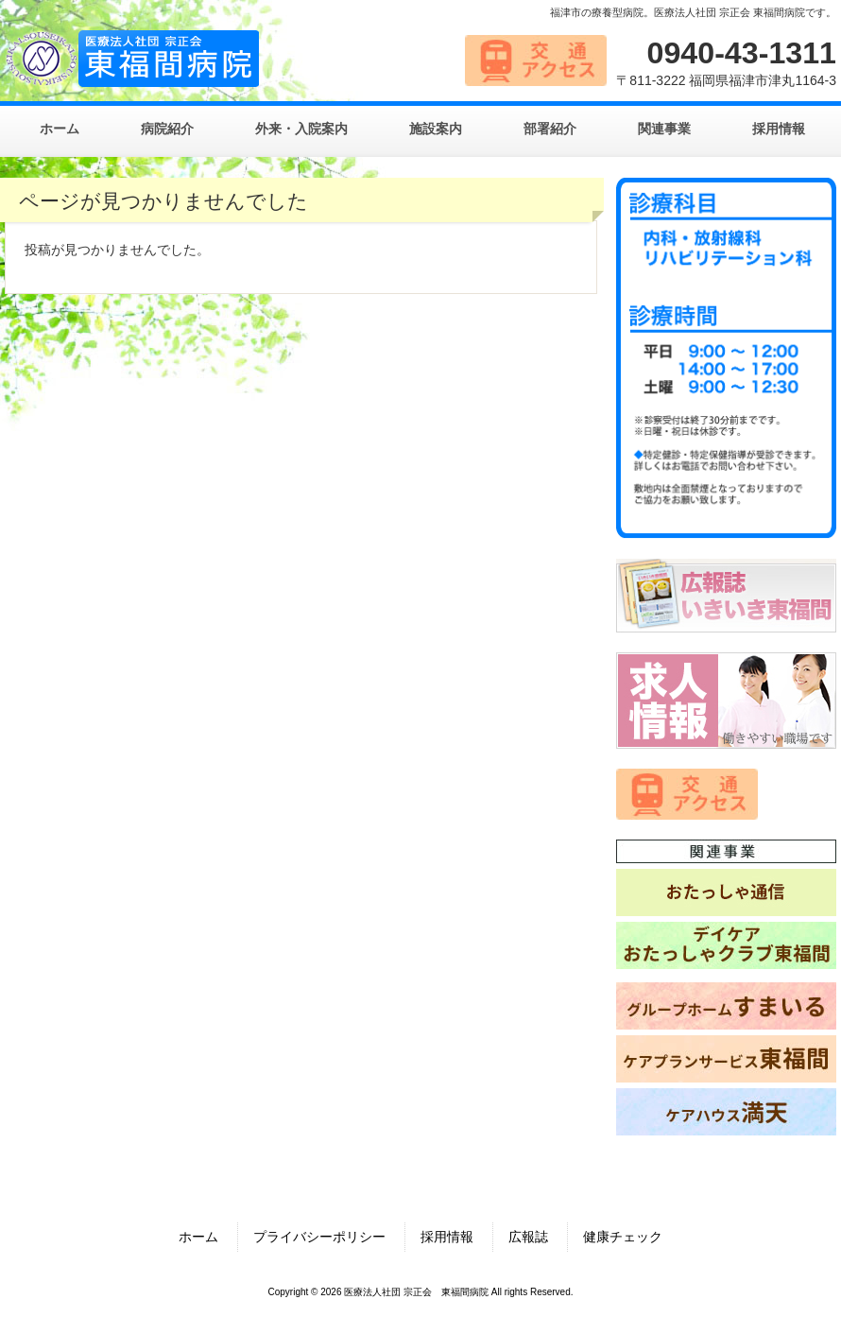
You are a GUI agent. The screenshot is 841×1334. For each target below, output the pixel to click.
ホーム (198, 1236)
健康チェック (622, 1236)
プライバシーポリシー (319, 1236)
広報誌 (528, 1236)
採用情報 (446, 1236)
